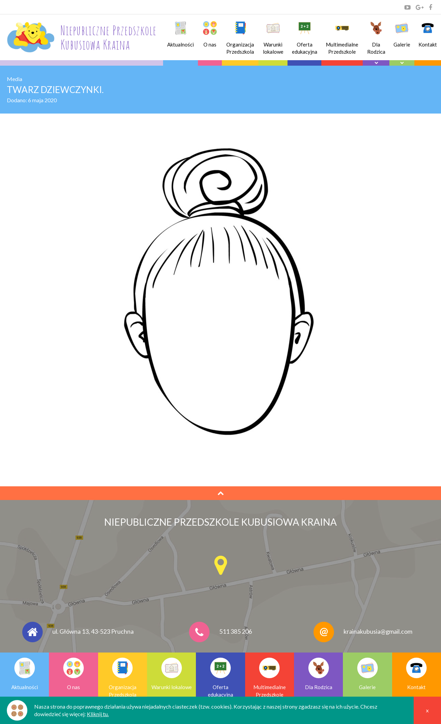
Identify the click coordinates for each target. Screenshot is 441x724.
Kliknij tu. (98, 714)
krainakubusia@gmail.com (378, 631)
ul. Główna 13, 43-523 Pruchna (93, 631)
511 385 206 (235, 631)
